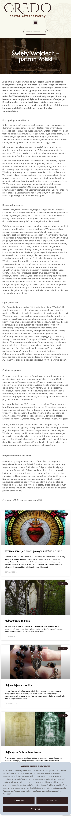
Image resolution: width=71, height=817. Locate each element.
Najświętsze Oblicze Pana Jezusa (23, 752)
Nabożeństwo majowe (17, 620)
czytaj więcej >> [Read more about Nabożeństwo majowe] (11, 637)
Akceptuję (35, 809)
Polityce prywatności (25, 776)
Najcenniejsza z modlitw (18, 685)
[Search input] (34, 31)
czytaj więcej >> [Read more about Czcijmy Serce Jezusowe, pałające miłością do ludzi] (11, 572)
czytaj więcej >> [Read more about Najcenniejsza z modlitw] (11, 704)
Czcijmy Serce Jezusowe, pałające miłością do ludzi (33, 551)
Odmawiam (19, 800)
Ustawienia (52, 800)
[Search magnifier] (45, 31)
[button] (35, 22)
